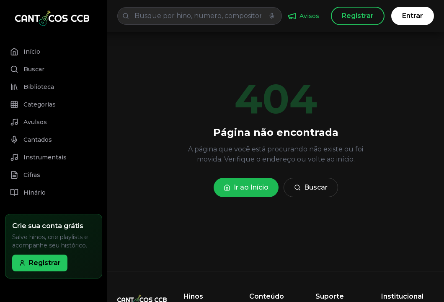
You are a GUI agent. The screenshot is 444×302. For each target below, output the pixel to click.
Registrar (358, 16)
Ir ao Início (246, 187)
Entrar (412, 16)
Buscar (311, 187)
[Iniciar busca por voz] (272, 16)
